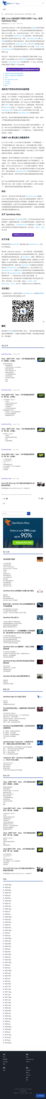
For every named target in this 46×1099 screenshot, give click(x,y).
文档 (4, 1070)
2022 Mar (8, 984)
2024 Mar (8, 944)
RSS (27, 1080)
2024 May (8, 938)
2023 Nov (8, 954)
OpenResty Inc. (34, 244)
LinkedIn (28, 1070)
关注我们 (7, 83)
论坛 (27, 1057)
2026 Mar (8, 890)
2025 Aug (8, 909)
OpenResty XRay (19, 36)
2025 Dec (8, 898)
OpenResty (15, 244)
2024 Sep (8, 927)
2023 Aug (8, 962)
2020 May (8, 1027)
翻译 (6, 85)
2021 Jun (8, 994)
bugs (30, 494)
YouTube (28, 1075)
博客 (4, 1064)
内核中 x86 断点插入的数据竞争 (14, 75)
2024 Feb (8, 946)
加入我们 (5, 1061)
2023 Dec (8, 952)
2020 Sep (8, 1016)
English (26, 1093)
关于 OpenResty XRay (11, 79)
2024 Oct (8, 925)
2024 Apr (8, 941)
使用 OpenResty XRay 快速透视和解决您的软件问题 (23, 69)
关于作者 (7, 81)
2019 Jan (8, 1040)
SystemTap (19, 44)
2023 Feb (8, 976)
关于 (4, 1057)
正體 (23, 1093)
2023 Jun (8, 968)
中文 (20, 1093)
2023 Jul (7, 965)
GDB (11, 49)
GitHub (28, 1061)
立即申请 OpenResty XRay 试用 (23, 235)
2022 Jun (8, 981)
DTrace (25, 44)
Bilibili (27, 1072)
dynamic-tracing (17, 494)
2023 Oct (8, 957)
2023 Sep (8, 960)
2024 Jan (8, 949)
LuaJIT (30, 281)
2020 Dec (8, 1008)
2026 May (8, 885)
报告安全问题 (23, 1091)
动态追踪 (34, 28)
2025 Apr (8, 919)
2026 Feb (8, 893)
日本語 (30, 1093)
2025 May (8, 917)
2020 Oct (8, 1013)
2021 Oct (8, 986)
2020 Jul (7, 1021)
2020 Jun (8, 1024)
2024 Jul (7, 933)
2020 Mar (8, 1029)
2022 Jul (7, 978)
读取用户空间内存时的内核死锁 (14, 73)
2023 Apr (8, 973)
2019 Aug (8, 1035)
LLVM (42, 46)
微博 (27, 1077)
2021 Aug (8, 992)
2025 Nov (8, 901)
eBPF (32, 44)
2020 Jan (8, 1032)
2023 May (8, 970)
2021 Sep (8, 989)
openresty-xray (7, 494)
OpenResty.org (30, 1059)
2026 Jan (8, 895)
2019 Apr (8, 1037)
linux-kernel (25, 494)
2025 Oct (8, 903)
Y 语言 (36, 225)
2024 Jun (8, 936)
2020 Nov (8, 1011)
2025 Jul (7, 911)
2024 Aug (8, 930)
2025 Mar (8, 922)
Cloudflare (26, 257)
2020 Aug (8, 1019)
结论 (6, 77)
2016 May (8, 1043)
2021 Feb (8, 1005)
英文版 (11, 331)
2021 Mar (8, 1002)
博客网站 (41, 293)
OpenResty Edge (15, 273)
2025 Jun (8, 914)
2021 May (8, 997)
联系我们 (5, 1059)
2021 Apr (8, 1000)
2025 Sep (8, 906)
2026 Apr (8, 887)
